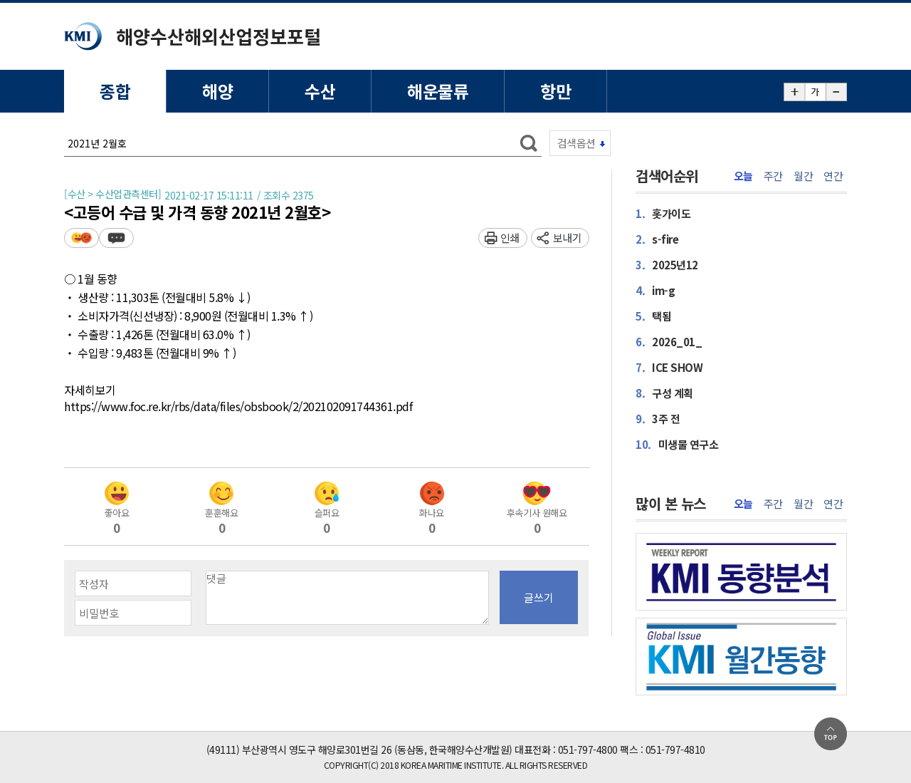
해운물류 (437, 90)
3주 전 (658, 418)
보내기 (567, 237)
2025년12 (667, 264)
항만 (555, 90)
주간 (773, 176)
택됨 (653, 315)
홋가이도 (663, 213)
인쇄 (510, 237)
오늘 (743, 176)
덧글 (116, 237)
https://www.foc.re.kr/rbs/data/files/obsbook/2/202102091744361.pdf (238, 407)
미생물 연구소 (677, 444)
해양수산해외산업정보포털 (218, 36)
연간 (833, 176)
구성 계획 (664, 392)
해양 (217, 90)
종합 (115, 90)
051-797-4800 (588, 749)
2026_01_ (669, 341)
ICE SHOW (669, 367)
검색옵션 (576, 142)
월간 (803, 176)
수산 (320, 90)
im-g (655, 290)
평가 (81, 237)
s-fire (657, 239)
